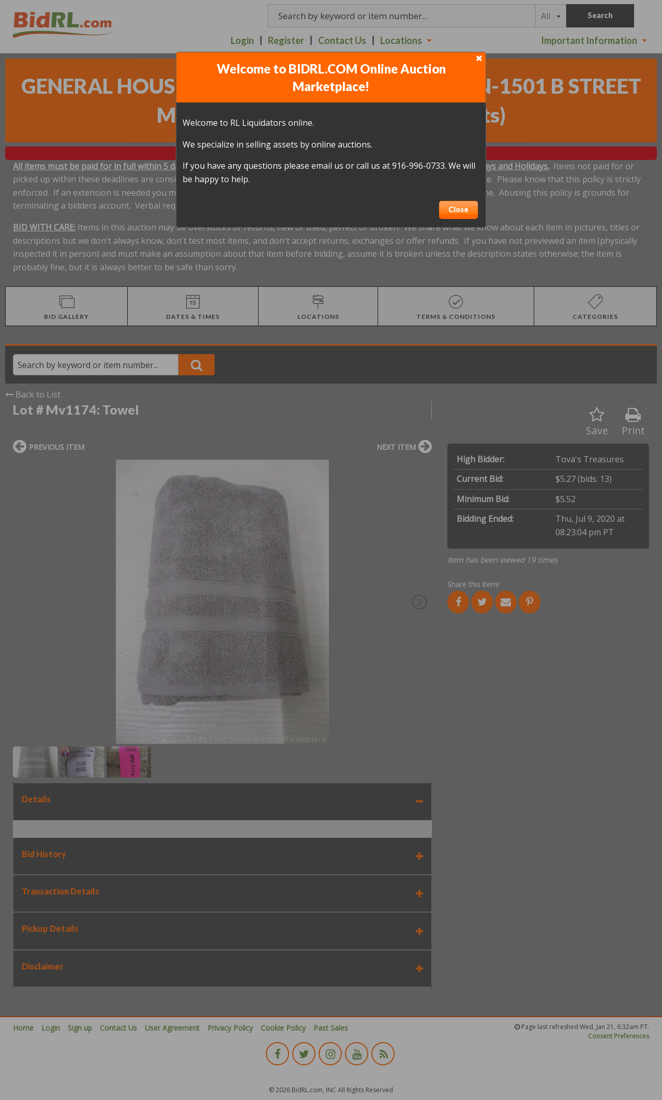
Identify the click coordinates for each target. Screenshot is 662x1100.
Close (458, 209)
